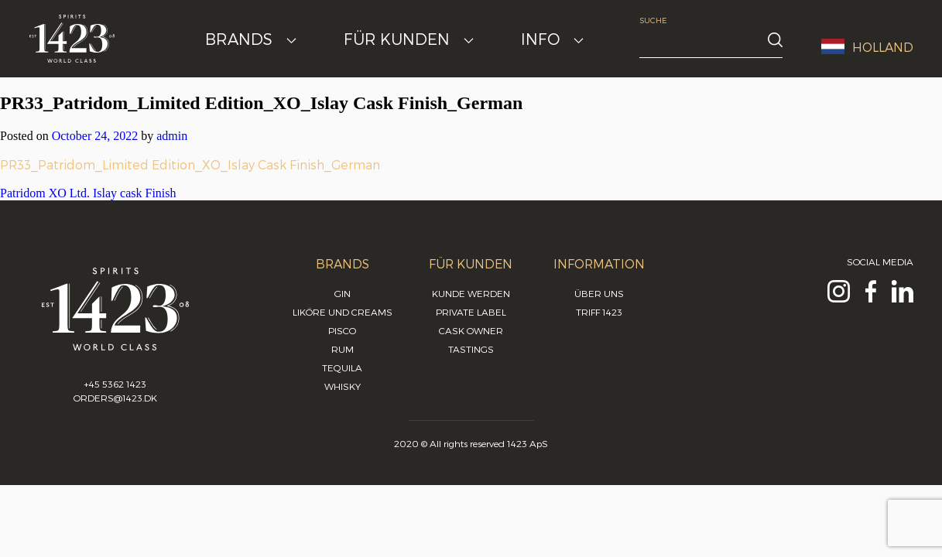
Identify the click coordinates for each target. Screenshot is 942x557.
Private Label (471, 311)
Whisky (342, 386)
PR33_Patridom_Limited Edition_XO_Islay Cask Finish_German (190, 164)
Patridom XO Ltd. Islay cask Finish (88, 193)
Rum (342, 348)
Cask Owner (471, 330)
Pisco (342, 330)
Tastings (471, 348)
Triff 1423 (599, 311)
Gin (342, 293)
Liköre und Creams (342, 311)
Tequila (342, 367)
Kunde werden (471, 293)
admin (171, 135)
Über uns (599, 293)
